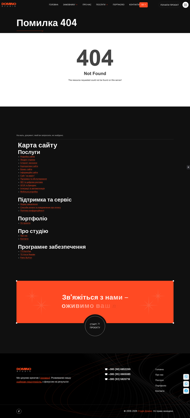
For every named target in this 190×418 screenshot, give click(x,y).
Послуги (100, 5)
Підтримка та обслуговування (33, 179)
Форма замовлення (29, 204)
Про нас (87, 5)
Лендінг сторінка (27, 160)
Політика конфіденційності (32, 211)
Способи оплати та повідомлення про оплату (40, 208)
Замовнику (69, 5)
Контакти (134, 5)
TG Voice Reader (27, 255)
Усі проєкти (25, 223)
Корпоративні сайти (29, 166)
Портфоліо (118, 5)
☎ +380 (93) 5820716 (117, 379)
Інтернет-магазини (28, 163)
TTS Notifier (25, 252)
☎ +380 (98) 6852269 (118, 369)
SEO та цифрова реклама (31, 182)
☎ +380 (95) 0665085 (118, 374)
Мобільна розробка (29, 192)
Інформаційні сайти (29, 173)
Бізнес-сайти (26, 169)
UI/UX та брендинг (28, 185)
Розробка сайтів (27, 157)
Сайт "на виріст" (27, 176)
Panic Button (26, 258)
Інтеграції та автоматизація (32, 189)
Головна (53, 5)
